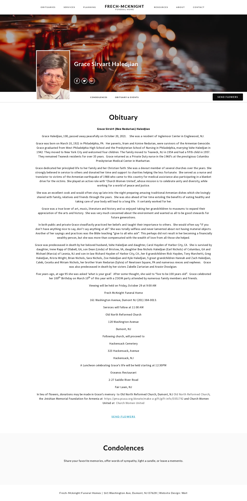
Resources (161, 7)
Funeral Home (124, 9)
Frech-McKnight (124, 6)
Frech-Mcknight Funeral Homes (80, 492)
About (180, 7)
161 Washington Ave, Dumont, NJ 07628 (130, 492)
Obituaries (48, 7)
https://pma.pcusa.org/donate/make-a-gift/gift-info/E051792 (144, 398)
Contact (198, 7)
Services (69, 7)
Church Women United (130, 403)
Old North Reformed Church (192, 394)
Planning (89, 7)
